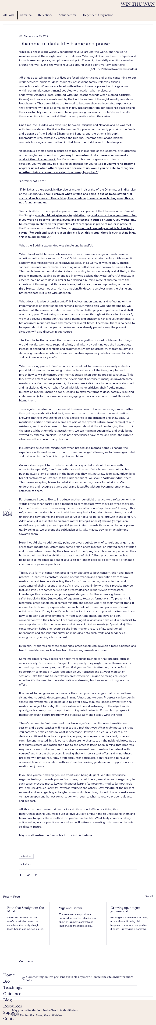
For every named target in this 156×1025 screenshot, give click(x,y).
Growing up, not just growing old (125, 909)
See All (149, 896)
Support (11, 1012)
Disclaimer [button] (57, 1015)
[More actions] (135, 36)
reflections (26, 856)
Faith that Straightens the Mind (25, 909)
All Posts (8, 15)
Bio (6, 981)
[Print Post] (36, 874)
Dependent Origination (98, 15)
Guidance (12, 994)
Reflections (45, 15)
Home (9, 975)
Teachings (12, 987)
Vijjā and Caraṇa (71, 908)
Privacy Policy (43, 1015)
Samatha (26, 15)
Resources (12, 1006)
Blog (7, 1000)
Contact (10, 1018)
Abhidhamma (68, 15)
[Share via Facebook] (20, 874)
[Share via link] (28, 874)
